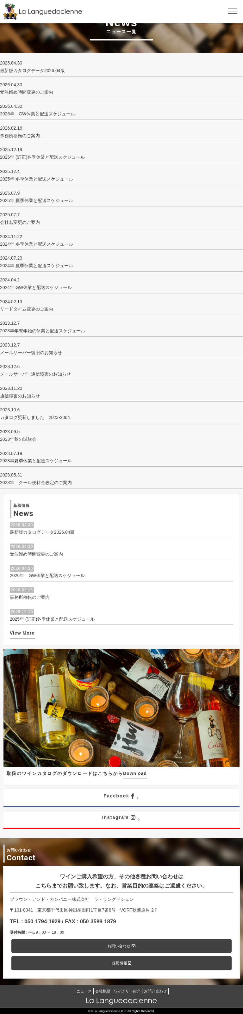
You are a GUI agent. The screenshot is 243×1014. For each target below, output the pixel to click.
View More (22, 633)
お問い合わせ (121, 946)
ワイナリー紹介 (127, 991)
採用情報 (121, 963)
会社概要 (102, 991)
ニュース (84, 991)
